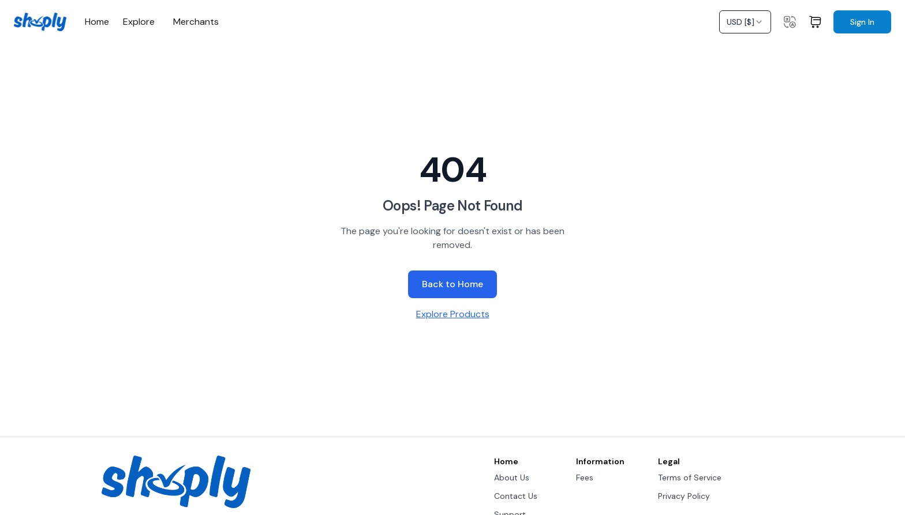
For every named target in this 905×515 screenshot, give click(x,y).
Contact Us (515, 496)
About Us (511, 477)
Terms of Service (689, 477)
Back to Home (452, 284)
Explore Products (452, 314)
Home (97, 22)
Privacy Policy (684, 496)
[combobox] (745, 21)
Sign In (862, 22)
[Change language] (789, 22)
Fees (584, 477)
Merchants (196, 22)
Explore (139, 22)
